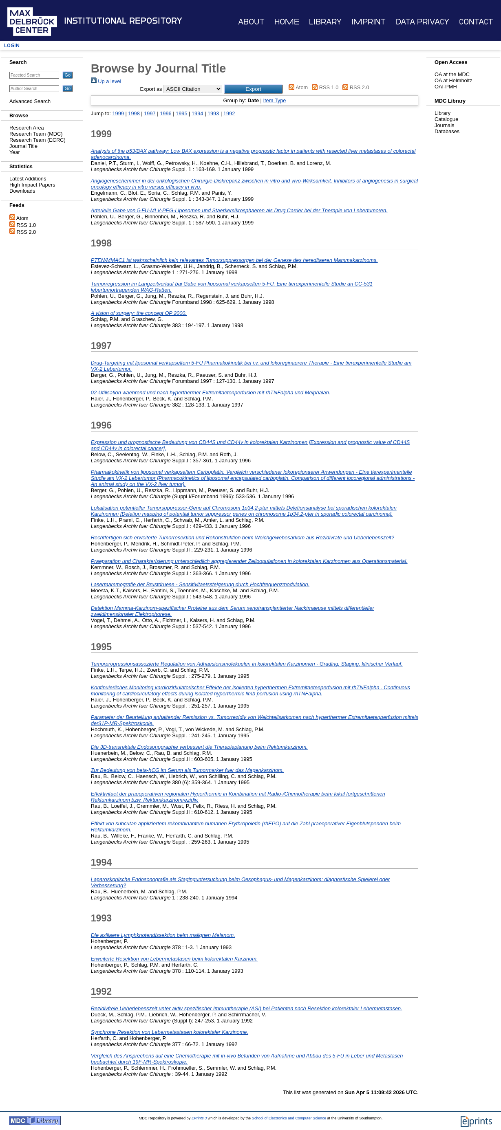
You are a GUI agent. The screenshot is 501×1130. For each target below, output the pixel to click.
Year (14, 152)
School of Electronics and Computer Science (289, 1118)
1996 (165, 113)
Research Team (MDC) (36, 134)
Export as (151, 89)
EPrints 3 (199, 1118)
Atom (22, 218)
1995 (181, 113)
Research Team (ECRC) (37, 140)
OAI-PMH (446, 87)
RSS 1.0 (26, 225)
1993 (213, 113)
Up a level (106, 81)
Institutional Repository (123, 21)
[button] (253, 89)
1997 (149, 113)
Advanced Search (30, 101)
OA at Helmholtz (453, 80)
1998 (133, 113)
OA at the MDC (452, 74)
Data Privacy (422, 22)
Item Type (274, 100)
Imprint (368, 22)
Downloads (22, 191)
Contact (476, 22)
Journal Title (23, 146)
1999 (118, 113)
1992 (229, 113)
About (251, 22)
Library (325, 22)
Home (286, 22)
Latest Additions (27, 179)
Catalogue (446, 119)
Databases (447, 131)
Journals (444, 125)
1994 (197, 113)
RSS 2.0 (26, 232)
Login (12, 45)
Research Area (26, 128)
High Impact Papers (32, 185)
